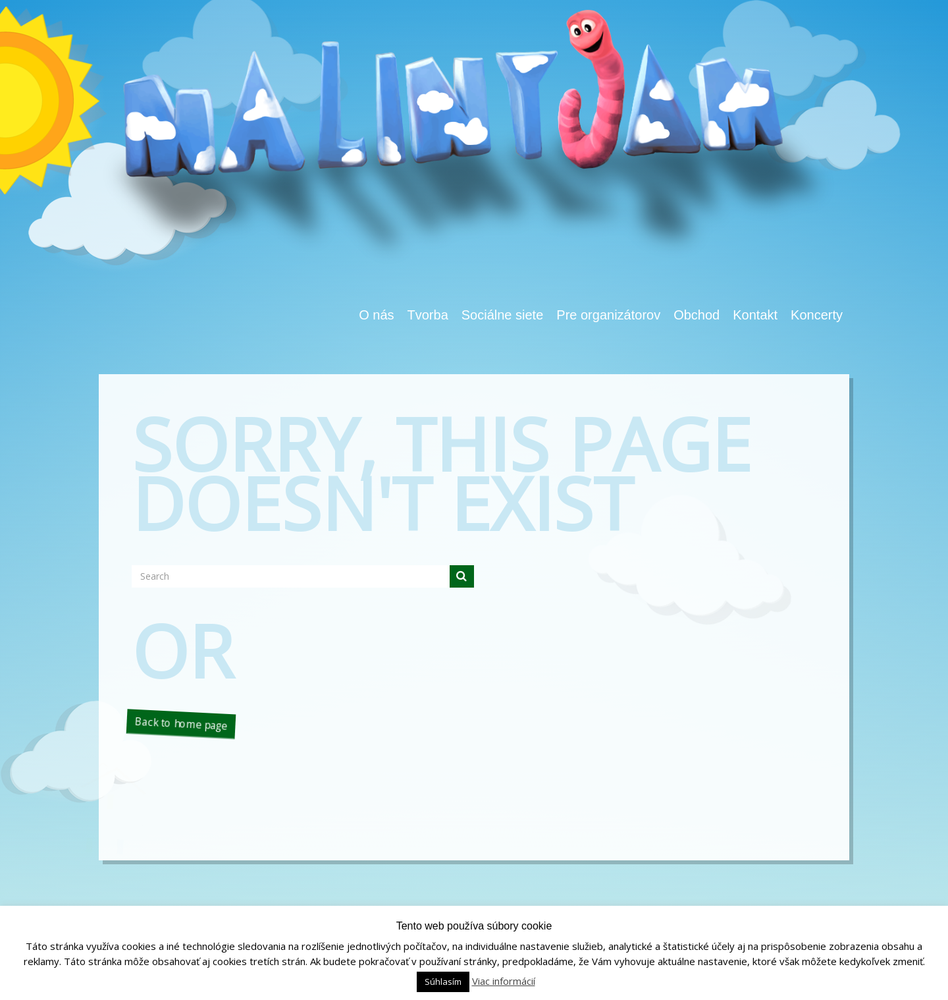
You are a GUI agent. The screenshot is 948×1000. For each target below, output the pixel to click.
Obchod (696, 315)
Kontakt (755, 315)
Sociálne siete (502, 315)
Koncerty (817, 315)
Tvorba (428, 315)
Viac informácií (503, 980)
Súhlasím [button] (443, 981)
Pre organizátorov (608, 315)
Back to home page (181, 723)
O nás (376, 315)
